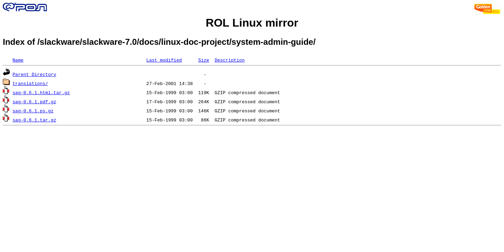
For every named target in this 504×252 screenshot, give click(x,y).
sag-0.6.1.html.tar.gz (41, 92)
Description (230, 60)
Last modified (164, 60)
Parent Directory (34, 74)
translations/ (30, 83)
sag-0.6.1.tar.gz (34, 120)
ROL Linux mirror (252, 22)
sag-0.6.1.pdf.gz (34, 101)
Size (203, 60)
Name (18, 60)
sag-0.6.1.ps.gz (33, 110)
